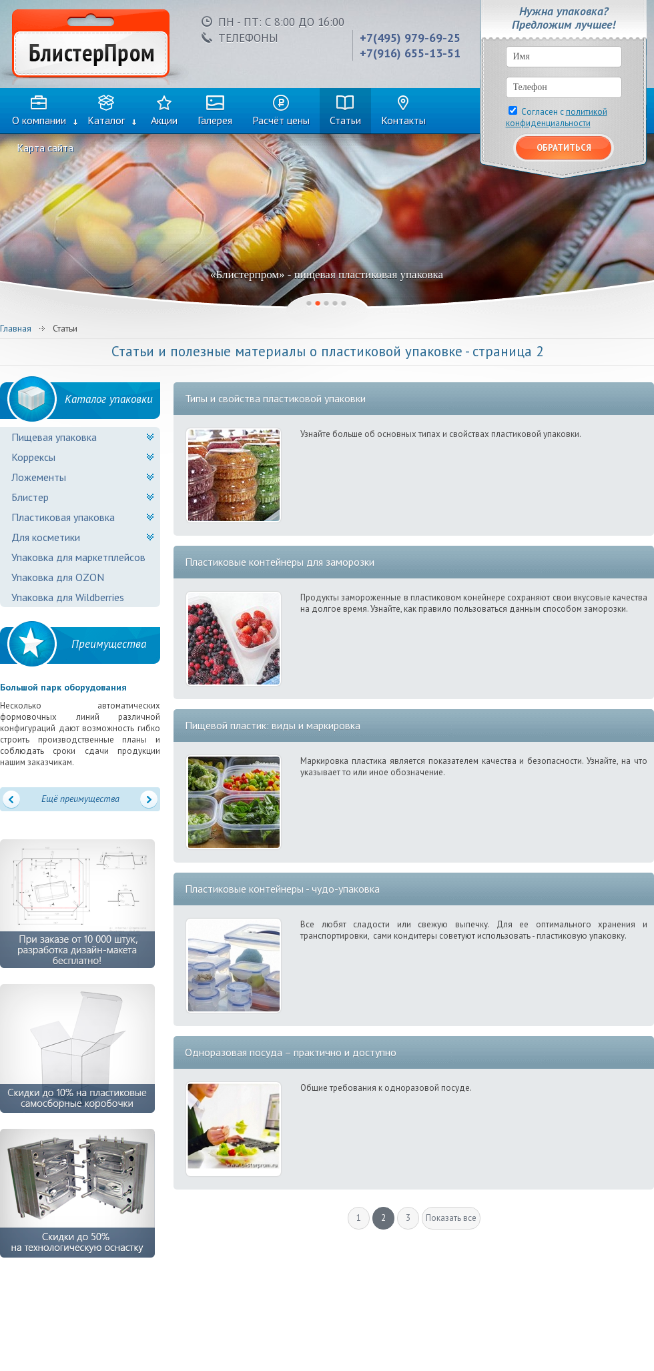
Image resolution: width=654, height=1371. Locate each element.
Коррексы (33, 457)
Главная (15, 328)
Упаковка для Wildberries (67, 597)
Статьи (345, 120)
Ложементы (38, 477)
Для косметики (45, 537)
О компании (39, 120)
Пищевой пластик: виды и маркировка (272, 725)
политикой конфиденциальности (556, 117)
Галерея (215, 120)
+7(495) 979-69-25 (410, 37)
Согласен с (556, 117)
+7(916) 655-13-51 (410, 53)
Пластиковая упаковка (63, 517)
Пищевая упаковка (54, 437)
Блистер (30, 497)
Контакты (403, 120)
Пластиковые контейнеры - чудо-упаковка (282, 888)
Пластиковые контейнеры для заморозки (279, 561)
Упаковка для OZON (57, 577)
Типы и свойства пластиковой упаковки (275, 398)
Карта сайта (45, 147)
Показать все (451, 1218)
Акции (164, 120)
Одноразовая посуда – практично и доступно (290, 1052)
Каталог (106, 120)
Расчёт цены (281, 120)
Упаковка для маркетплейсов (78, 557)
